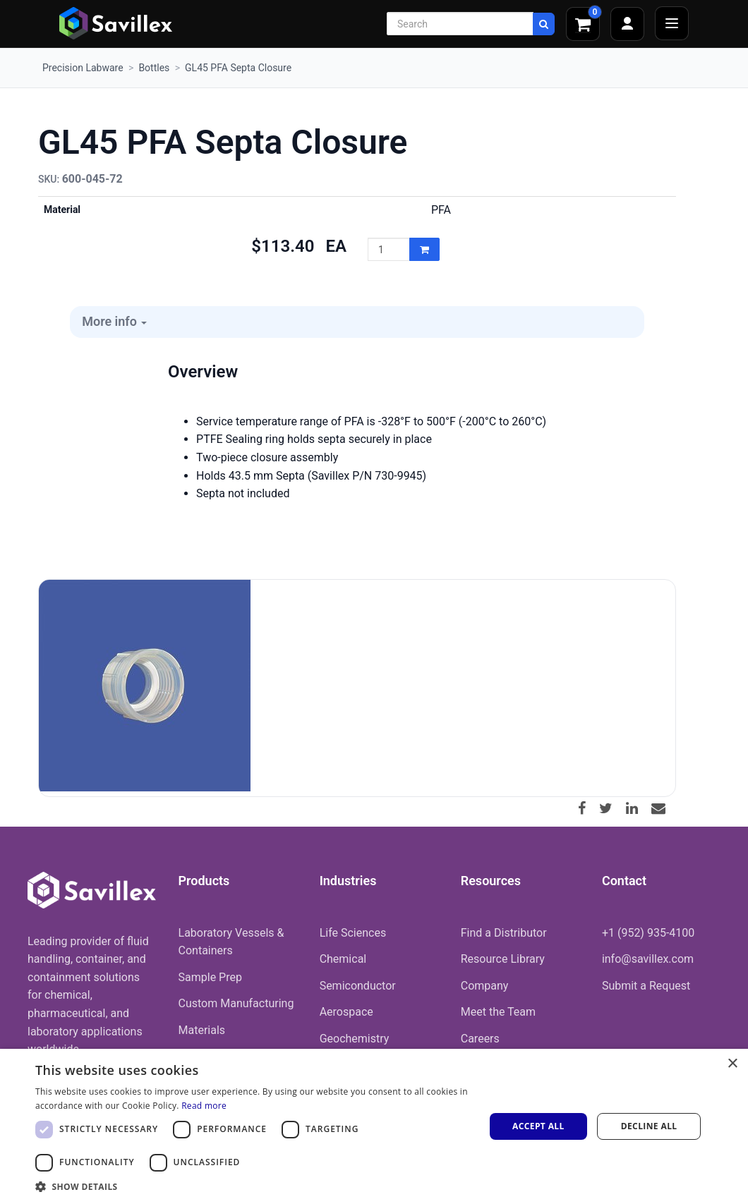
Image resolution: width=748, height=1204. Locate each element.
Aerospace (346, 1011)
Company (485, 985)
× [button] (732, 1064)
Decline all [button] (649, 1126)
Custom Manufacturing (236, 1003)
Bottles (153, 67)
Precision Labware (82, 67)
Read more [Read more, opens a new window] (204, 1106)
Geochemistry (355, 1038)
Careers (480, 1038)
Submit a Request (646, 985)
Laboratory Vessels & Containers (231, 942)
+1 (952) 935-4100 (648, 933)
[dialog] (374, 1126)
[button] (253, 1186)
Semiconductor (358, 985)
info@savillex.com (648, 959)
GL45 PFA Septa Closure (238, 67)
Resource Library (503, 959)
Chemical (343, 959)
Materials (202, 1030)
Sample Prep (210, 977)
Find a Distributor (504, 933)
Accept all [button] (538, 1126)
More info (114, 321)
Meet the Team (498, 1011)
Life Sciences (353, 933)
